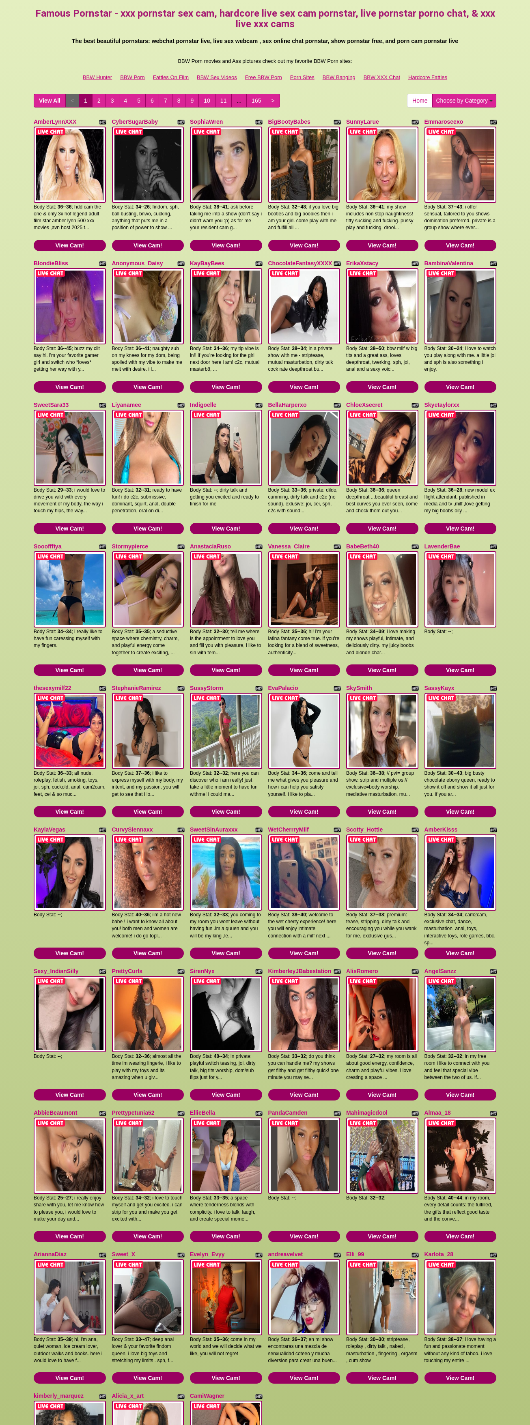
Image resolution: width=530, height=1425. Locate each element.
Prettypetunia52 (133, 951)
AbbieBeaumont (55, 951)
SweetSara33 (51, 358)
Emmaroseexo (443, 121)
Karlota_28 (439, 1069)
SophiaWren (206, 121)
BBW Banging (339, 77)
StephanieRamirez (136, 595)
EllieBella (202, 951)
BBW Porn (132, 77)
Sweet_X (124, 1069)
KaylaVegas (49, 714)
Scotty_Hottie (364, 714)
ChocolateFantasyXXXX (300, 240)
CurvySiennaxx (132, 714)
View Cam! (69, 222)
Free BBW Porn (263, 77)
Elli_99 (355, 1069)
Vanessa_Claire (289, 477)
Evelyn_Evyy (207, 1069)
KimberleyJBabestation (300, 832)
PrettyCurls (127, 832)
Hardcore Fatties (427, 77)
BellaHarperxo (287, 358)
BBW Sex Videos (217, 77)
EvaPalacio (283, 595)
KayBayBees (207, 240)
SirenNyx (202, 832)
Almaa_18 (437, 951)
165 (256, 100)
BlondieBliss (51, 240)
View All (49, 100)
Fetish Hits (253, 1406)
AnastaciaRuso (210, 477)
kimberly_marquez (59, 1187)
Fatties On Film (171, 77)
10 (207, 100)
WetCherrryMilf (288, 714)
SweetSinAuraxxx (214, 714)
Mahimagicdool (367, 951)
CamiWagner (207, 1187)
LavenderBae (442, 477)
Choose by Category (464, 100)
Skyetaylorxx (441, 358)
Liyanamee (126, 358)
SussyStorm (206, 595)
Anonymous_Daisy (137, 240)
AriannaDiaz (50, 1069)
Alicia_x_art (128, 1187)
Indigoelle (203, 358)
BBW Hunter (97, 77)
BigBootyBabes (289, 121)
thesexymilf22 (52, 595)
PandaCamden (288, 951)
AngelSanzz (440, 832)
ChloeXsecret (364, 358)
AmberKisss (441, 714)
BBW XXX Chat (382, 77)
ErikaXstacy (362, 240)
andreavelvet (285, 1069)
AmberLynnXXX (55, 121)
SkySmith (359, 595)
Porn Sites (302, 77)
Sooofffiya (47, 477)
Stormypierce (130, 477)
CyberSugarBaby (135, 121)
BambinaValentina (449, 240)
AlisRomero (362, 832)
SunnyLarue (362, 121)
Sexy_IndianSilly (56, 832)
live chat (425, 1348)
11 (223, 100)
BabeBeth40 (362, 477)
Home (419, 100)
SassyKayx (439, 595)
